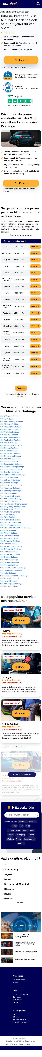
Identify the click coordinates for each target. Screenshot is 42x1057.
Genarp (11, 835)
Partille (18, 839)
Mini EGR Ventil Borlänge (10, 480)
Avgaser (7, 874)
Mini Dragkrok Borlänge (9, 477)
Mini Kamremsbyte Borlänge (11, 509)
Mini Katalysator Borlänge (10, 512)
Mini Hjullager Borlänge (9, 501)
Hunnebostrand (30, 839)
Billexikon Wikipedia (20, 1019)
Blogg (15, 1014)
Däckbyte (6, 677)
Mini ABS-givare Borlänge (10, 416)
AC (5, 865)
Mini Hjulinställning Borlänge (11, 499)
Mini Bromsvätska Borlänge (10, 456)
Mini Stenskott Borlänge (9, 552)
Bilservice (8, 889)
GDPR (34, 1044)
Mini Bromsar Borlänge (9, 538)
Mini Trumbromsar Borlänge (11, 570)
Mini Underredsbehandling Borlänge (14, 576)
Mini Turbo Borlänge (8, 573)
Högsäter (21, 844)
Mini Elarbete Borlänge (9, 483)
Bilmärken (16, 1002)
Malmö (14, 826)
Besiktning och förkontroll (16, 884)
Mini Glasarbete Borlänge (10, 554)
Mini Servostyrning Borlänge (11, 546)
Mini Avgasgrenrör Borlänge (11, 427)
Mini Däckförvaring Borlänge (11, 469)
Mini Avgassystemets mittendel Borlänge (15, 528)
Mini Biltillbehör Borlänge (9, 562)
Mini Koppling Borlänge (9, 461)
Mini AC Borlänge (7, 419)
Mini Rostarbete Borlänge (10, 541)
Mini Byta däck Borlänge (9, 472)
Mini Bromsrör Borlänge (9, 451)
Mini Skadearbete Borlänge (10, 440)
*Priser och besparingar (21, 994)
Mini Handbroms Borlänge (10, 496)
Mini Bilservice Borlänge (9, 424)
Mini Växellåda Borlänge (9, 578)
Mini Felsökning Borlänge (10, 488)
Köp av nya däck (10, 724)
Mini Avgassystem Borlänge (10, 429)
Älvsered (30, 835)
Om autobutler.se (19, 980)
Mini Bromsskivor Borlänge (10, 549)
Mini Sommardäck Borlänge (11, 464)
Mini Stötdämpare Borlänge (10, 491)
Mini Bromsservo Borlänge (10, 453)
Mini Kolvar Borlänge (8, 514)
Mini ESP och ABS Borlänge (11, 485)
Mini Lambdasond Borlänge (10, 522)
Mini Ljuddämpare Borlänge (10, 525)
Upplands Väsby (14, 830)
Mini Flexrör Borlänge (8, 493)
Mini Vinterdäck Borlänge (9, 459)
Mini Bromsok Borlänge (9, 448)
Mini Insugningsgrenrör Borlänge (12, 507)
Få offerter (35, 246)
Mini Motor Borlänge (8, 530)
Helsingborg (20, 835)
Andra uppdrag (10, 869)
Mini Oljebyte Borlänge (9, 533)
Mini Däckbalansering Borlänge (12, 467)
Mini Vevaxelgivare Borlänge (11, 584)
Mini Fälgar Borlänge (8, 517)
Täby (21, 826)
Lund (32, 830)
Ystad (28, 826)
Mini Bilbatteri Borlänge (9, 435)
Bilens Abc (16, 1017)
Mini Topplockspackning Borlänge (13, 568)
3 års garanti (17, 997)
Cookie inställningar (10, 1044)
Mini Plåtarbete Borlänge (9, 536)
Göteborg (33, 821)
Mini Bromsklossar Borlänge (11, 445)
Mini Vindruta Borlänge (9, 586)
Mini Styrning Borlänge (9, 557)
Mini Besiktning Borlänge (9, 432)
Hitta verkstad (17, 1000)
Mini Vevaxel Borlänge (8, 581)
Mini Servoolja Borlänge (9, 544)
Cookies (27, 1044)
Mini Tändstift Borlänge (9, 560)
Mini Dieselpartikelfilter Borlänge (12, 475)
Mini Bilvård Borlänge (8, 443)
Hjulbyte (6, 631)
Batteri (7, 879)
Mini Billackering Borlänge (10, 437)
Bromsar (7, 899)
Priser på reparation (19, 1022)
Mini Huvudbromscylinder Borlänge (13, 504)
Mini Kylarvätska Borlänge (10, 520)
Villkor (21, 1044)
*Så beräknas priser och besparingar (13, 67)
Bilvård (7, 894)
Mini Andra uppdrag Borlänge (11, 421)
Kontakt (15, 982)
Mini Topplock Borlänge (9, 565)
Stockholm (23, 821)
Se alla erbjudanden (22, 775)
